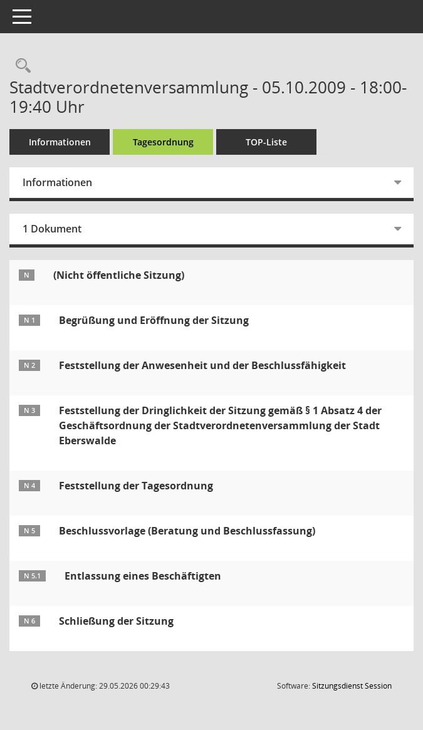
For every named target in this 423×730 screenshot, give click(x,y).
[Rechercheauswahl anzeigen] (20, 66)
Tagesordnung (163, 142)
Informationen (60, 142)
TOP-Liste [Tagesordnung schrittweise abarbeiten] (266, 142)
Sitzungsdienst (352, 685)
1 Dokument (52, 229)
